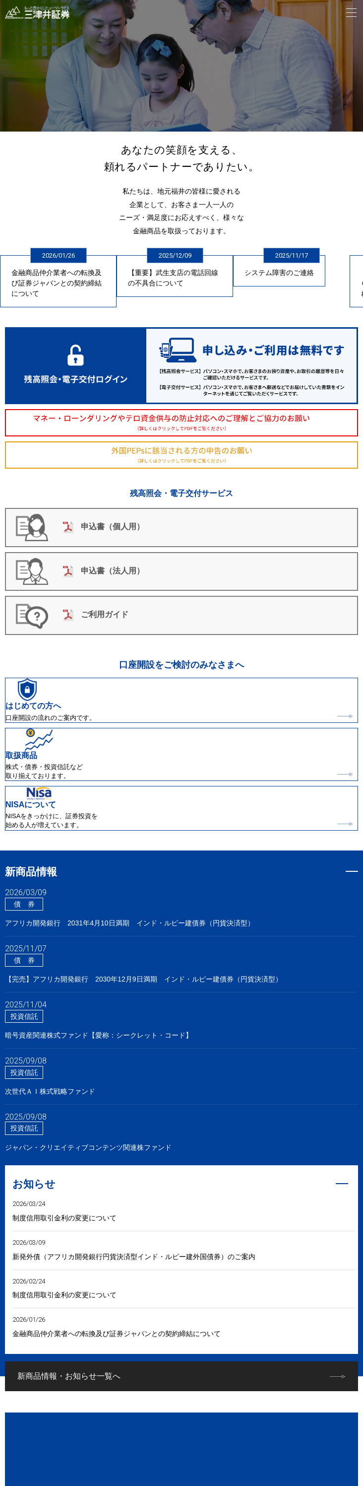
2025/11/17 (291, 255)
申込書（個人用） (103, 526)
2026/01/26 (58, 255)
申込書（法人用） (103, 570)
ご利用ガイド (95, 614)
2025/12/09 (175, 255)
